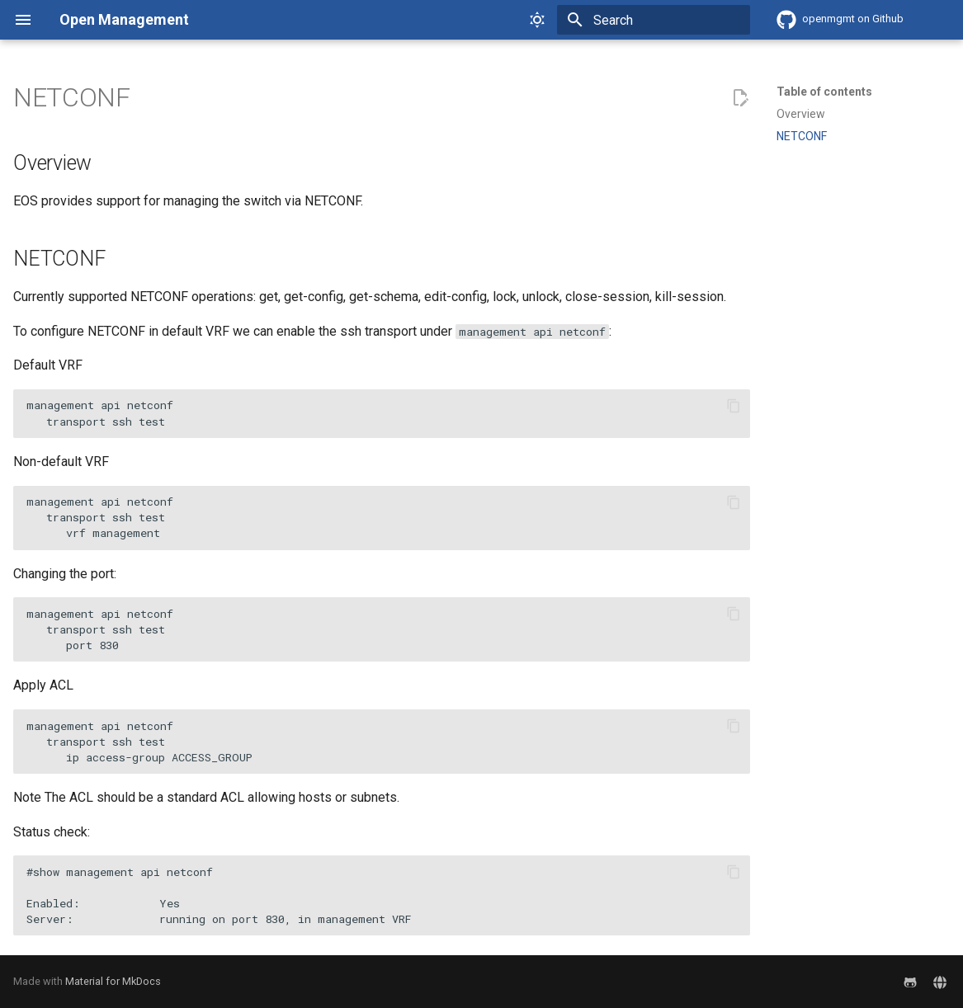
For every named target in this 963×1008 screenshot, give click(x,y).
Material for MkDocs (113, 981)
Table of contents (824, 91)
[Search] (653, 20)
